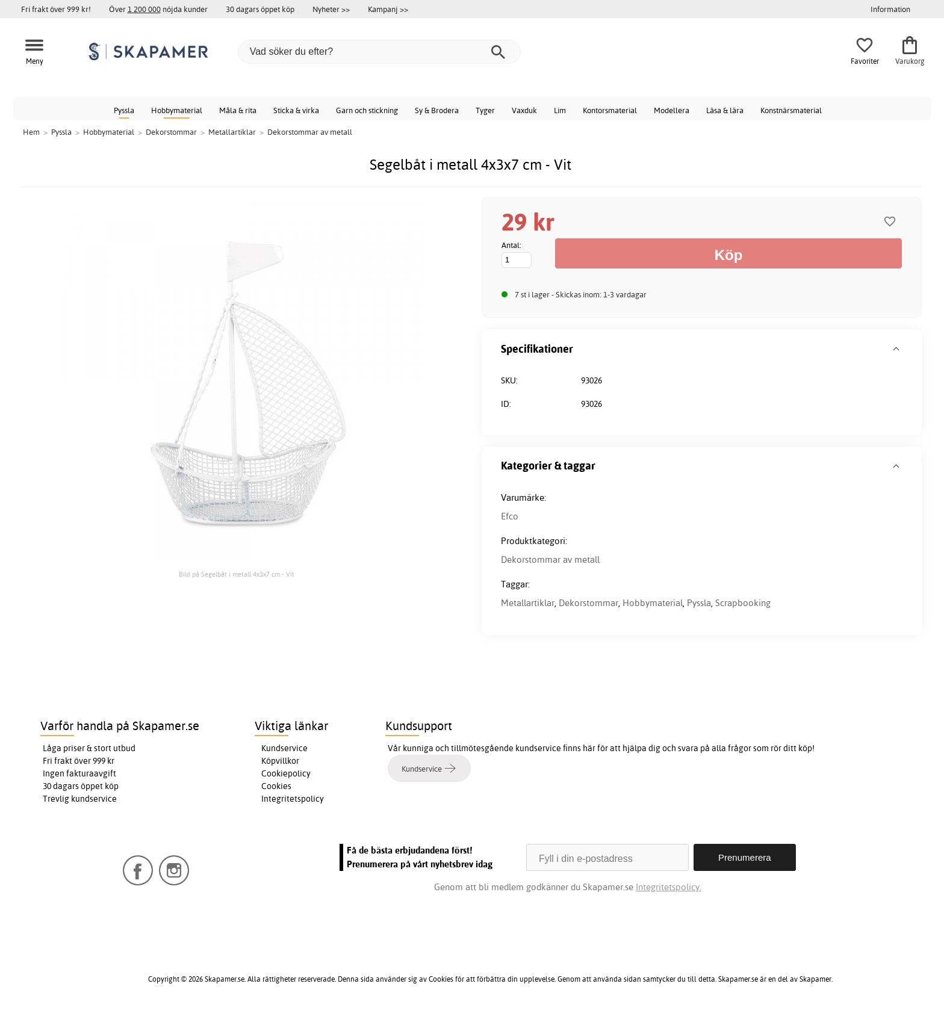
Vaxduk (524, 110)
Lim (560, 110)
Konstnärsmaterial (791, 110)
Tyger (485, 110)
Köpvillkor (280, 760)
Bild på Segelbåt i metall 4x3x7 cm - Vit (236, 574)
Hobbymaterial (176, 110)
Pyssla (124, 110)
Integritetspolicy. (668, 887)
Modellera (671, 110)
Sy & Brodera (437, 110)
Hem (31, 132)
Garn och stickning (367, 110)
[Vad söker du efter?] (379, 52)
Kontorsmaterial (610, 110)
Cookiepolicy (286, 773)
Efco (509, 516)
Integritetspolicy (292, 798)
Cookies (276, 786)
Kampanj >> (388, 9)
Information (890, 9)
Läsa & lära (725, 110)
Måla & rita (237, 110)
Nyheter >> (331, 9)
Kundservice (284, 748)
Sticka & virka (296, 110)
